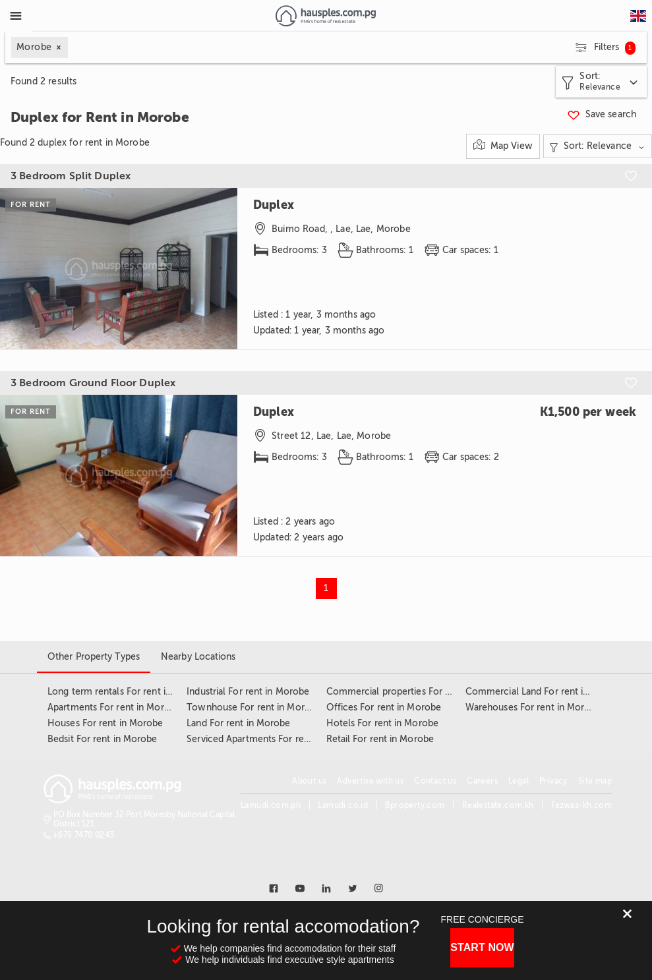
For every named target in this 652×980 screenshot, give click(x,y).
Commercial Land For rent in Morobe (545, 692)
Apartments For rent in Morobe (114, 707)
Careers (482, 781)
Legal (518, 781)
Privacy (553, 781)
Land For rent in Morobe (238, 723)
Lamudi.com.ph (271, 805)
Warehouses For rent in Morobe (533, 707)
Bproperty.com (414, 805)
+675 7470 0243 (84, 835)
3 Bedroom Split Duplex (71, 176)
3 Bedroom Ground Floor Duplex (93, 383)
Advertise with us (370, 781)
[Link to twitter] (353, 888)
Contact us (435, 781)
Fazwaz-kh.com (581, 805)
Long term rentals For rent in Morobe (127, 692)
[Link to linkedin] (326, 888)
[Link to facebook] (273, 888)
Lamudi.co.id (343, 805)
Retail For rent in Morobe (380, 739)
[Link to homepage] (325, 15)
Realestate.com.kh (498, 805)
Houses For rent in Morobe (105, 723)
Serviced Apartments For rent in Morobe (273, 739)
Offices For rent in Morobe (384, 707)
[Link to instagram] (379, 888)
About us (309, 781)
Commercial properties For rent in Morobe (418, 692)
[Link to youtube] (300, 888)
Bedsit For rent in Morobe (102, 739)
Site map (595, 781)
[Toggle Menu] (16, 16)
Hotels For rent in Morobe (382, 723)
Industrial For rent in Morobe (248, 692)
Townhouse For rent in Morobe (254, 707)
